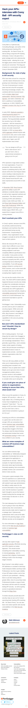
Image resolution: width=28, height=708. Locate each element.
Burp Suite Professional (9, 205)
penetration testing (10, 435)
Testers (2, 680)
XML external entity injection (20, 670)
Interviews (6, 27)
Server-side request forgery (20, 673)
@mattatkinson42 (14, 622)
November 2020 (8, 187)
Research (3, 694)
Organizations (4, 679)
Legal (15, 683)
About (15, 679)
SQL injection (17, 667)
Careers (15, 680)
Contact (15, 682)
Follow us (7, 702)
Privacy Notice (17, 685)
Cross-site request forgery (19, 668)
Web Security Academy (17, 526)
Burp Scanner (18, 187)
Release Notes (4, 668)
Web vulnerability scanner (6, 666)
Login (20, 2)
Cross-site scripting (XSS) (19, 666)
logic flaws (20, 523)
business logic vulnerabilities (15, 424)
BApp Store (12, 591)
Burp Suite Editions (5, 667)
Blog (2, 693)
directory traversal (16, 96)
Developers (3, 682)
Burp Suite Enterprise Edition (13, 203)
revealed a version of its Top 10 (11, 105)
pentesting (12, 553)
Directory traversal (18, 671)
